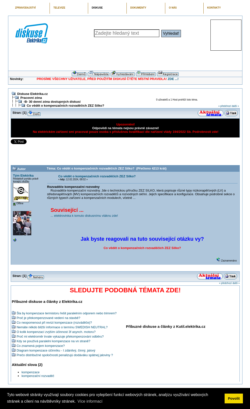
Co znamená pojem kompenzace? (41, 346)
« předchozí (224, 106)
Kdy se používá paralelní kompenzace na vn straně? (53, 341)
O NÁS (173, 7)
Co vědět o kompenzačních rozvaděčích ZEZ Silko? (65, 105)
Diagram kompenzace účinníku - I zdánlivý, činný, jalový (56, 350)
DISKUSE (97, 7)
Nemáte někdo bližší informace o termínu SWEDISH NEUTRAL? (62, 327)
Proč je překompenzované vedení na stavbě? (48, 318)
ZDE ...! (173, 79)
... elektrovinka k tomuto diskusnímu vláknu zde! (84, 215)
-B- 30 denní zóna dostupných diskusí (51, 101)
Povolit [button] (234, 398)
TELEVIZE (59, 7)
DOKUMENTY (138, 7)
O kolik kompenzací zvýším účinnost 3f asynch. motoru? (56, 332)
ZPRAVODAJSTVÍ (25, 7)
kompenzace (30, 372)
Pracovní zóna (31, 98)
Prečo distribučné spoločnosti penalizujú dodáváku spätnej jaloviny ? (65, 355)
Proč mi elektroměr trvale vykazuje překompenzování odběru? (60, 336)
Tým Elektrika (23, 175)
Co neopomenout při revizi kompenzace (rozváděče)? (54, 322)
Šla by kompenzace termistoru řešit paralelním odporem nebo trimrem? (67, 313)
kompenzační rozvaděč (37, 376)
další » (235, 106)
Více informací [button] (89, 401)
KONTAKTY (214, 7)
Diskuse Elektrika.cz (32, 94)
